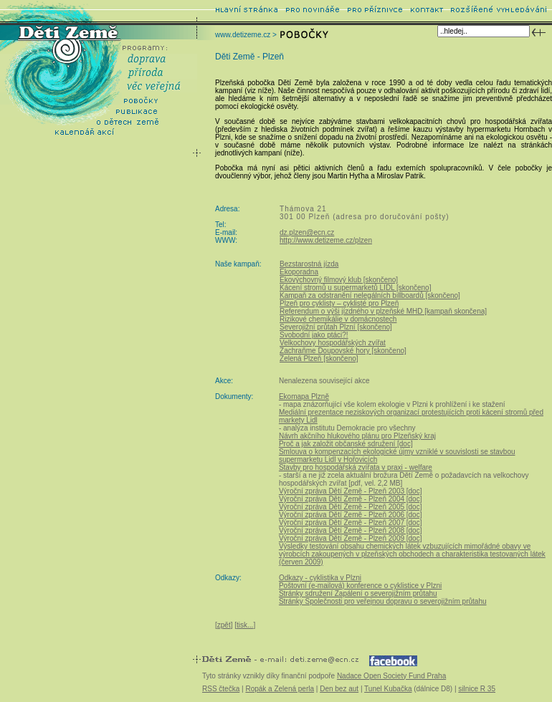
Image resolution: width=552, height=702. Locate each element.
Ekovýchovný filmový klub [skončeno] (339, 280)
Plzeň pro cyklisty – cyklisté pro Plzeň (339, 303)
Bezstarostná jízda (309, 264)
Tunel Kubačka (387, 689)
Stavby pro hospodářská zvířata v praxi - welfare (355, 467)
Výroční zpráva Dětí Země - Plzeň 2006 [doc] (350, 515)
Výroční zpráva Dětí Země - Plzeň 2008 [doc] (350, 530)
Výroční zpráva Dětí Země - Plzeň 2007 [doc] (350, 522)
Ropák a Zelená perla (279, 689)
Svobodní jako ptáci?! (314, 335)
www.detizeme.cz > (246, 35)
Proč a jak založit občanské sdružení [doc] (346, 444)
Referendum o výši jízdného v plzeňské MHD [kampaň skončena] (383, 311)
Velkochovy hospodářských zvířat (333, 343)
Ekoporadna (299, 272)
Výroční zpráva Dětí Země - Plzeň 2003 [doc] (350, 491)
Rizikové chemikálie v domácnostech (338, 319)
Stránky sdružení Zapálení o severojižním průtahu (358, 593)
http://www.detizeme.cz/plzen (326, 240)
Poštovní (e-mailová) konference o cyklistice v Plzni (360, 586)
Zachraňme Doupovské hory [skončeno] (343, 351)
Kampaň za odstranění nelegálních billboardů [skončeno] (370, 295)
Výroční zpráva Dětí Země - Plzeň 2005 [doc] (350, 507)
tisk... (245, 625)
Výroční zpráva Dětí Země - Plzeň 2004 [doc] (350, 499)
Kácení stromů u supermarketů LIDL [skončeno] (355, 288)
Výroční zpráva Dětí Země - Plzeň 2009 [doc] (350, 538)
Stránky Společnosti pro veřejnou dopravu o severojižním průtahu (383, 601)
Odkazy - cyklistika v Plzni (320, 578)
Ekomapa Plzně (304, 396)
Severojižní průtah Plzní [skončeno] (336, 327)
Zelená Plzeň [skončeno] (319, 358)
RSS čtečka (220, 689)
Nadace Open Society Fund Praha (391, 676)
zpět (224, 625)
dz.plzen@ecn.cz (307, 232)
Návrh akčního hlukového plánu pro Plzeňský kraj (357, 436)
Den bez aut (339, 689)
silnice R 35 (476, 689)
